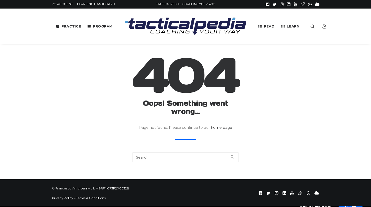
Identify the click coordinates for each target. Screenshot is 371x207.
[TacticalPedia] (185, 26)
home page (221, 127)
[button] (267, 4)
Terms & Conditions (91, 198)
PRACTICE (71, 26)
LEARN (293, 26)
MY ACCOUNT (62, 4)
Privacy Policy (62, 198)
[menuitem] (62, 4)
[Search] (185, 157)
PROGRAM (103, 26)
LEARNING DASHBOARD (96, 4)
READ (269, 26)
